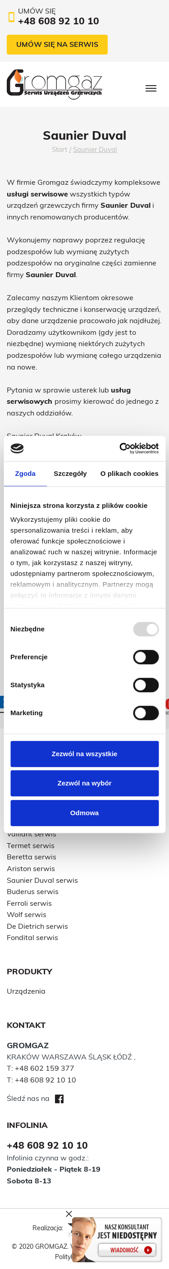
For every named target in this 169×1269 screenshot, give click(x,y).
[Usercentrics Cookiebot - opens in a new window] (120, 448)
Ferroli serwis (29, 903)
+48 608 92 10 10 (45, 1079)
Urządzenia (26, 990)
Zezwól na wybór (84, 783)
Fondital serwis (32, 937)
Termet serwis (31, 845)
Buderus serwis (33, 891)
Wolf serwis (26, 914)
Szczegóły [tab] (70, 473)
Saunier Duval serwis (42, 880)
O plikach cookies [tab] (129, 473)
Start (59, 149)
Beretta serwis (31, 856)
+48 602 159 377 (44, 1068)
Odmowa (84, 813)
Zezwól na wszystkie (85, 754)
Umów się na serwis (57, 44)
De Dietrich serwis (37, 926)
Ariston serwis (31, 868)
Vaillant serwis (31, 833)
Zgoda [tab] (25, 473)
